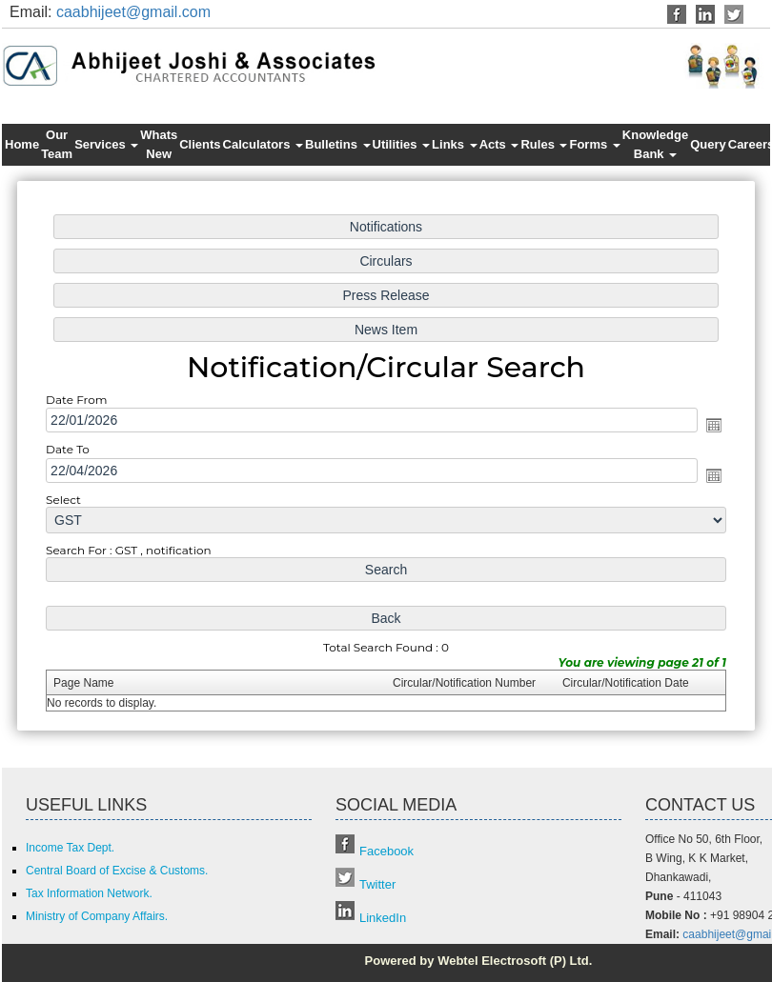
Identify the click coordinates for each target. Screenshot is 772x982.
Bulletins (338, 144)
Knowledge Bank (655, 144)
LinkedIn (382, 918)
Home (22, 144)
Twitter (377, 884)
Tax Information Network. (89, 893)
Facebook (386, 851)
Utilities (402, 144)
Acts (499, 144)
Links (454, 144)
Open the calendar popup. (708, 425)
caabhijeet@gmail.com (133, 12)
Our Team (56, 144)
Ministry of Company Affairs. (97, 916)
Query (708, 144)
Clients (199, 144)
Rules (543, 144)
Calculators (263, 144)
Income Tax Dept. (70, 847)
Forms (594, 144)
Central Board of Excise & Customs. (117, 870)
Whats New (158, 144)
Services (106, 144)
